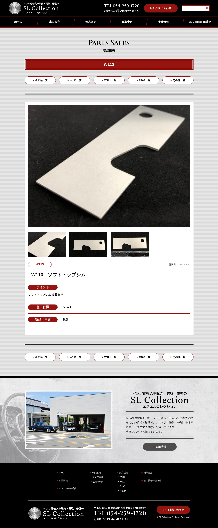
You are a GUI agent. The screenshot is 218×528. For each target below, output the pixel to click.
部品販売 (90, 21)
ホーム (18, 21)
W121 (122, 481)
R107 (122, 486)
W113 (122, 477)
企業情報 (163, 21)
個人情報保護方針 (152, 480)
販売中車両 (98, 477)
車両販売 (54, 21)
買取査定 (127, 21)
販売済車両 (98, 481)
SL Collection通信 (199, 21)
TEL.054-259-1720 (121, 6)
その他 (123, 491)
